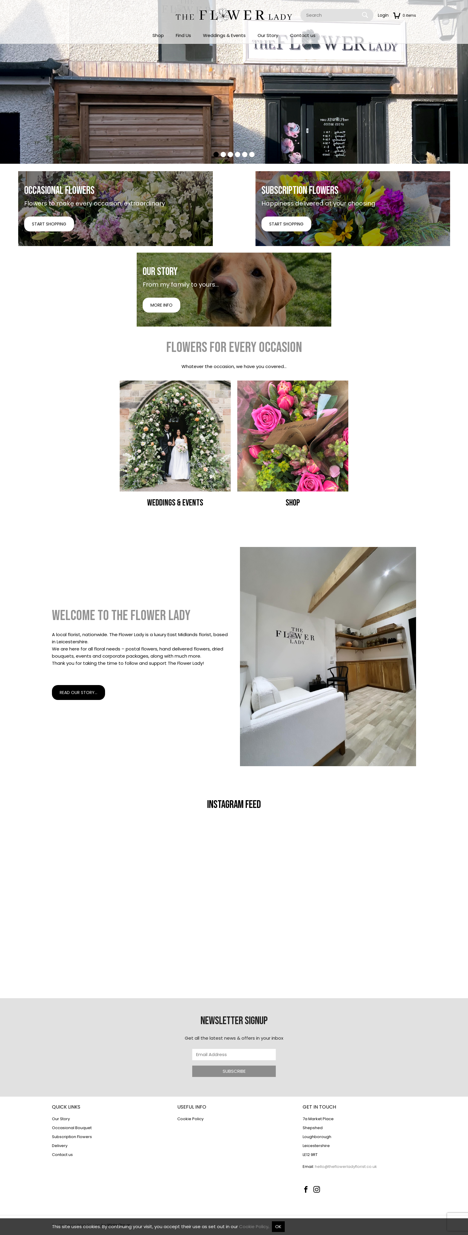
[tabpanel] (234, 82)
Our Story (268, 35)
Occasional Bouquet (72, 1128)
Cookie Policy (190, 1119)
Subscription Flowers (72, 1137)
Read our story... (78, 692)
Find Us (183, 35)
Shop (158, 35)
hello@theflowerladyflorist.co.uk (346, 1166)
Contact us (302, 35)
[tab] (216, 154)
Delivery (59, 1146)
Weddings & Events (224, 35)
